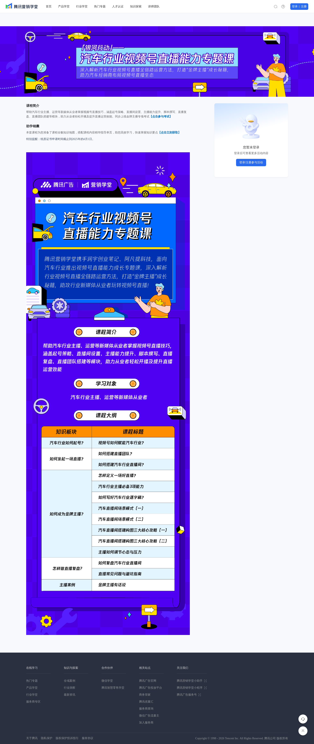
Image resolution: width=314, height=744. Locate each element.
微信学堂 (107, 680)
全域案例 (69, 680)
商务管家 (145, 694)
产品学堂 (32, 687)
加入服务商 (146, 722)
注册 (304, 6)
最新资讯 (69, 694)
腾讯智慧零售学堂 (112, 687)
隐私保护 (46, 738)
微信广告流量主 (149, 715)
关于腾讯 (32, 738)
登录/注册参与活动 (251, 162)
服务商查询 (146, 708)
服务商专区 (33, 701)
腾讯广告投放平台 (150, 687)
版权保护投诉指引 (67, 738)
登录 (295, 6)
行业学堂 (32, 694)
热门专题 (32, 680)
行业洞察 (69, 687)
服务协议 (87, 738)
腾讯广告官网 (147, 680)
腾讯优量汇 (146, 701)
